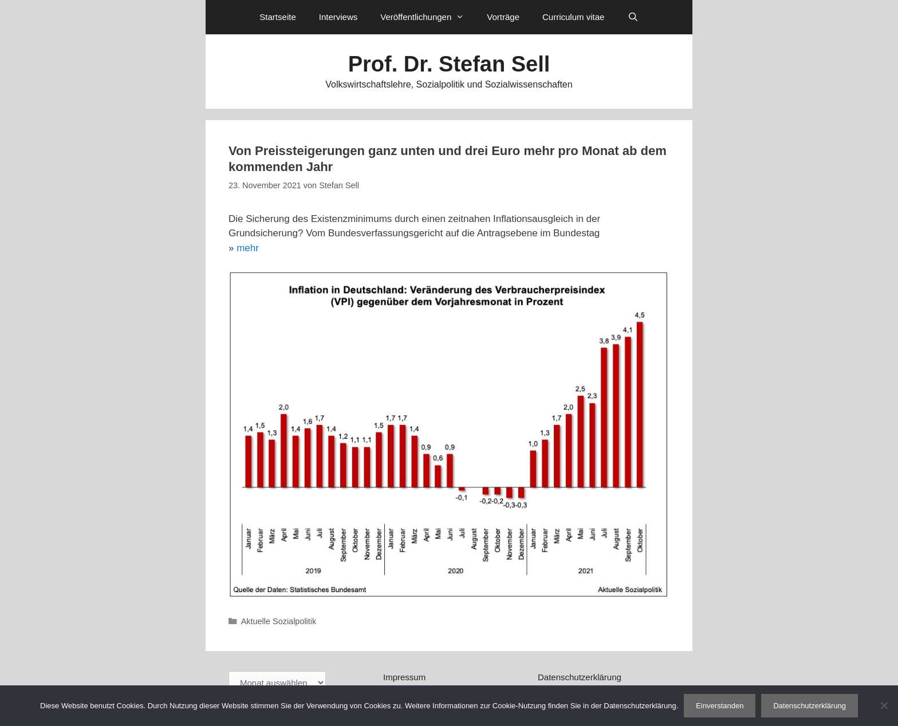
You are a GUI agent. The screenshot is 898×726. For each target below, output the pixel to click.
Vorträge (503, 17)
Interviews (338, 17)
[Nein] (883, 705)
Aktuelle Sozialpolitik (279, 621)
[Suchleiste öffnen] (632, 17)
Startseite (277, 17)
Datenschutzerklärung (579, 677)
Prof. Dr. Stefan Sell (449, 64)
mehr (248, 248)
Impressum (404, 677)
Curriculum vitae (573, 17)
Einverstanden (719, 705)
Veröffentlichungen (427, 17)
